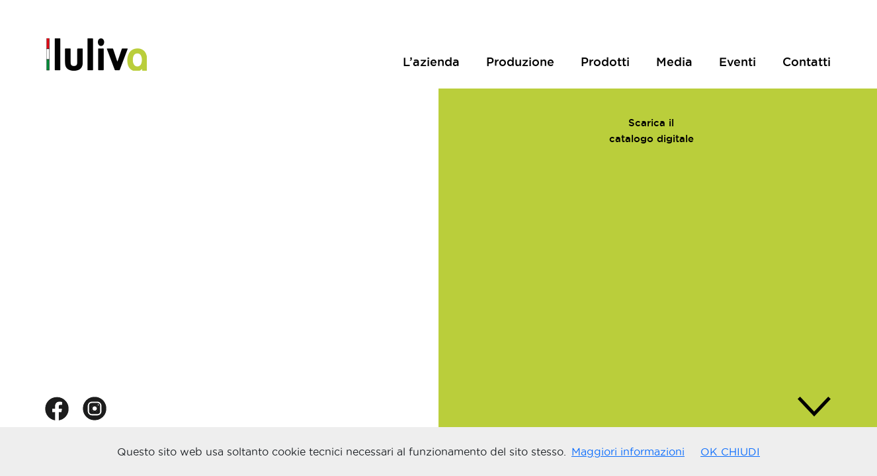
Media (674, 61)
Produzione (520, 61)
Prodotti (605, 61)
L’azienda (431, 61)
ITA (781, 35)
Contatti (806, 61)
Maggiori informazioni (628, 451)
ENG (817, 35)
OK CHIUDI (730, 451)
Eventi (737, 61)
